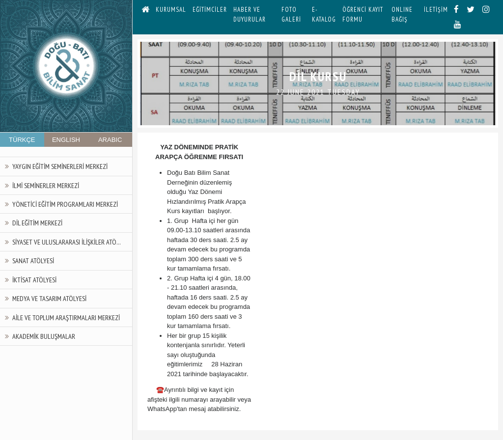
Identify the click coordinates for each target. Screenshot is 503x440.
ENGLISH (66, 139)
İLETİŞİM (436, 9)
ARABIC (110, 139)
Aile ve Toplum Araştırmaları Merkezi (66, 317)
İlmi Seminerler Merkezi (45, 185)
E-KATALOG (324, 14)
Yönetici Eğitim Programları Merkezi (65, 204)
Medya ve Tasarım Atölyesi (49, 298)
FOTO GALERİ (291, 14)
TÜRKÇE (22, 139)
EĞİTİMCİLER (210, 9)
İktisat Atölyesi (34, 279)
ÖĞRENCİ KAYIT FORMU (362, 14)
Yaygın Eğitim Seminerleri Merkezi (60, 166)
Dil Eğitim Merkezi (37, 222)
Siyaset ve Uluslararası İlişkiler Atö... (66, 242)
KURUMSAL (171, 9)
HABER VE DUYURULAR (249, 14)
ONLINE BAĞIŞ (402, 14)
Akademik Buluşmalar (43, 336)
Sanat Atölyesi (33, 260)
